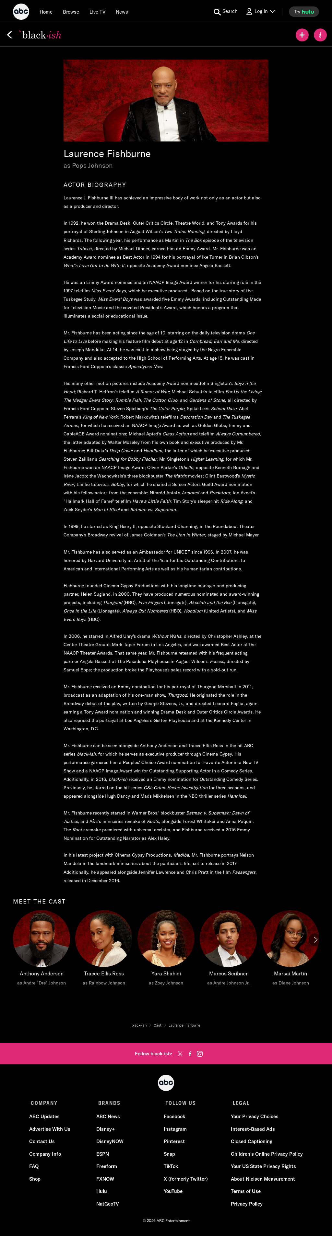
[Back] (9, 35)
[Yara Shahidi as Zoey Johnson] (166, 949)
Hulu (102, 1193)
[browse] (71, 12)
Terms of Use (244, 1193)
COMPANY (44, 1103)
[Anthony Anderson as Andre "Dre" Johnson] (41, 949)
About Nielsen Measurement (261, 1180)
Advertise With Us (51, 1131)
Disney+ (106, 1131)
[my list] (302, 34)
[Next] (315, 939)
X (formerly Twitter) (185, 1180)
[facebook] (190, 1054)
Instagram (174, 1131)
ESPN (103, 1155)
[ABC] (21, 13)
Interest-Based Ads (251, 1131)
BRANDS (108, 1103)
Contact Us (43, 1143)
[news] (122, 12)
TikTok (170, 1168)
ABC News (109, 1118)
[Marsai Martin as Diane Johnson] (290, 949)
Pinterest (173, 1143)
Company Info (47, 1155)
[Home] (46, 12)
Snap (168, 1155)
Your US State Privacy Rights (261, 1168)
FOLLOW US (178, 1103)
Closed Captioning (250, 1143)
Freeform (107, 1168)
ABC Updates (46, 1118)
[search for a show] (226, 12)
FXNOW (106, 1180)
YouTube (172, 1193)
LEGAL (237, 1103)
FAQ (35, 1168)
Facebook (173, 1118)
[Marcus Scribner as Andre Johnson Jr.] (228, 949)
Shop (36, 1180)
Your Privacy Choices (253, 1118)
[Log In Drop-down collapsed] (260, 11)
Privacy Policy (245, 1205)
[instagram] (200, 1054)
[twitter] (180, 1054)
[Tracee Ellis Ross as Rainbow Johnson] (103, 949)
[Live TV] (97, 12)
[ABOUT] (320, 34)
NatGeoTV (108, 1205)
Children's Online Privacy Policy (265, 1155)
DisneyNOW (110, 1143)
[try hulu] (304, 11)
